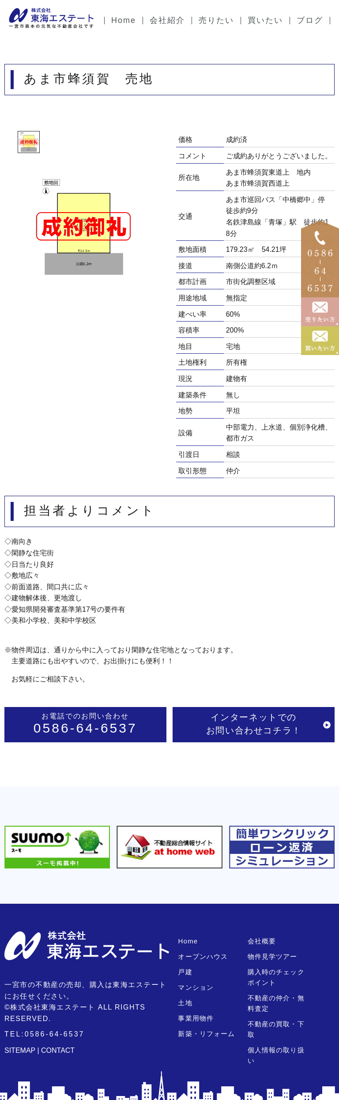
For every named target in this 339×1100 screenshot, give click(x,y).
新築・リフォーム (206, 1033)
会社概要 (262, 941)
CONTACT (58, 1050)
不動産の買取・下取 (279, 1024)
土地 (185, 1002)
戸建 (185, 972)
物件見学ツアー (272, 956)
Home (187, 941)
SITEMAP (19, 1050)
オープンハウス (202, 956)
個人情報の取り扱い (279, 1039)
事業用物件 (195, 1018)
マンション (195, 987)
